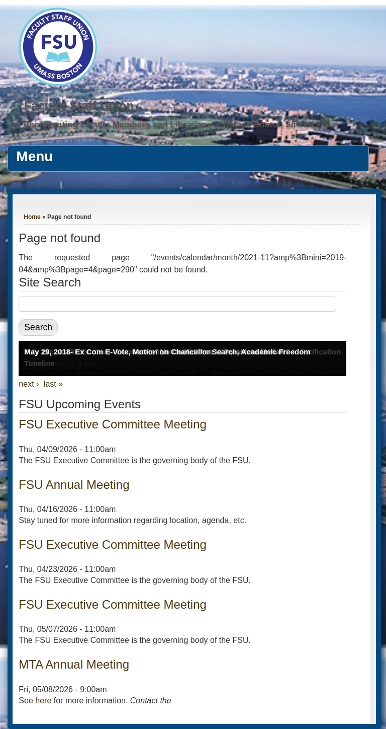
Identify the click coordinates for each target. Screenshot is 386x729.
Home (32, 217)
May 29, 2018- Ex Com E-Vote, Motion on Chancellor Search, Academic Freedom (167, 351)
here (43, 700)
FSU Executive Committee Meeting (112, 424)
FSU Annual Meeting (74, 484)
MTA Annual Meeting (74, 664)
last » (53, 384)
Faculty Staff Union (79, 105)
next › (29, 384)
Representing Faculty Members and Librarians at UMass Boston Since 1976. (177, 124)
